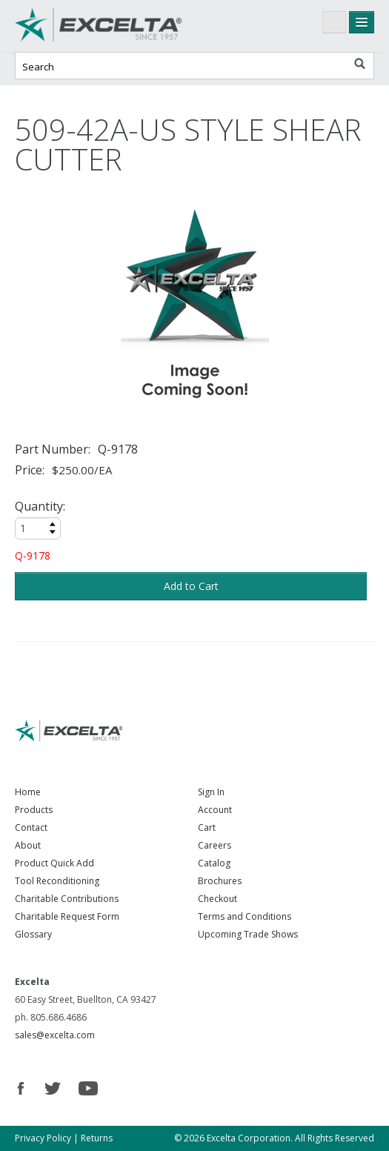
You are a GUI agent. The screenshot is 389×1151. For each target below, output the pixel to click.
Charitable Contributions (67, 898)
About (28, 845)
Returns (97, 1138)
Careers (214, 845)
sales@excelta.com (55, 1035)
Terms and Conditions (244, 916)
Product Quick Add (54, 863)
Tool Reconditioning (57, 881)
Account (215, 809)
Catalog (214, 863)
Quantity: (40, 506)
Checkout (217, 898)
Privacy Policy (43, 1138)
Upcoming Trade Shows (248, 934)
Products (34, 809)
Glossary (33, 934)
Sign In (211, 792)
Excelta (126, 25)
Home (28, 792)
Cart (207, 827)
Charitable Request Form (67, 916)
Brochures (220, 881)
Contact (31, 827)
